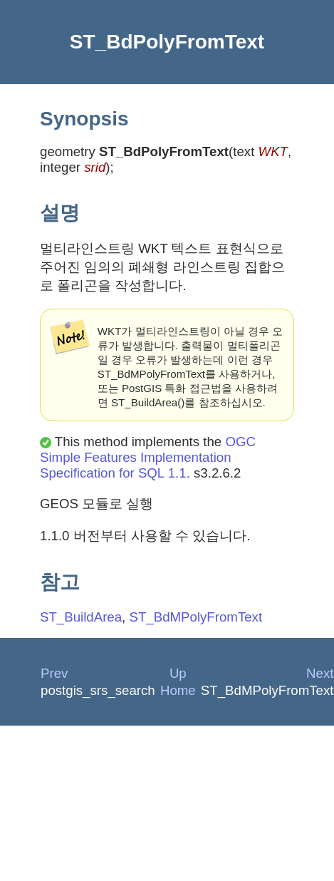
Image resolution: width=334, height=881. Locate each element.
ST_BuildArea (81, 616)
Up (178, 673)
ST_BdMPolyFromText (195, 616)
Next (319, 673)
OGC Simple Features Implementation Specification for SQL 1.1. (148, 457)
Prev (54, 673)
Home (178, 690)
